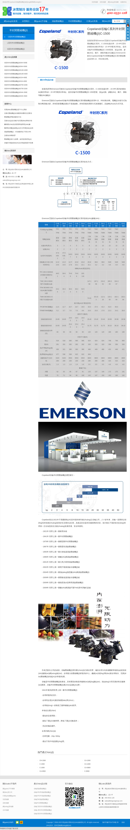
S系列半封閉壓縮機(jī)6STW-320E (15, 85)
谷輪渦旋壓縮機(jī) (40, 789)
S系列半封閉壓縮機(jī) (16, 49)
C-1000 (42, 768)
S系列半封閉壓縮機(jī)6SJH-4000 (15, 81)
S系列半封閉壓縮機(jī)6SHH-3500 (15, 96)
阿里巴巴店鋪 (21, 822)
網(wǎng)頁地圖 (113, 2)
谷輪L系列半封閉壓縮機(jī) (43, 810)
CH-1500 (43, 760)
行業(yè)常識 (91, 21)
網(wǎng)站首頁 (10, 21)
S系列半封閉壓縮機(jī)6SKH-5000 (15, 66)
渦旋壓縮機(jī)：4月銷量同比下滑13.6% (17, 132)
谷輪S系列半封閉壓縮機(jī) (43, 814)
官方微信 (17, 822)
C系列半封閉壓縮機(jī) (16, 37)
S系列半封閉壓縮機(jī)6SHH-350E (15, 92)
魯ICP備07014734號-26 (110, 822)
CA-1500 (87, 760)
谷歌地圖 (103, 2)
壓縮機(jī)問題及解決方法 (12, 117)
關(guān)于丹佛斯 (9, 789)
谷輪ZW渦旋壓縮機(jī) (41, 799)
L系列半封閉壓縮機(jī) (15, 43)
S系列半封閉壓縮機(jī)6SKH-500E (15, 63)
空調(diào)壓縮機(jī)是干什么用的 (15, 109)
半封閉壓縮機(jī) (75, 21)
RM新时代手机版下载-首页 (9, 828)
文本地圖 (6, 810)
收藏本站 (123, 2)
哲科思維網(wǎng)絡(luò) (62, 825)
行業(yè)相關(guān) (9, 796)
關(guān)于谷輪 (40, 21)
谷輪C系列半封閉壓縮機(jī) (43, 806)
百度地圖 (95, 2)
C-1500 (42, 764)
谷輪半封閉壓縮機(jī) (41, 803)
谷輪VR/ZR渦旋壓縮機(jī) (42, 792)
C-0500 (86, 771)
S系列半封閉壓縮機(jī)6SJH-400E (15, 77)
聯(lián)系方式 (108, 21)
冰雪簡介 (26, 21)
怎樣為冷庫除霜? (10, 135)
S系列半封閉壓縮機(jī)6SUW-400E (16, 70)
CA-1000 (87, 764)
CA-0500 (43, 771)
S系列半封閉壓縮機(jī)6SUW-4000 (15, 74)
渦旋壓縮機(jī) (58, 21)
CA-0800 (87, 768)
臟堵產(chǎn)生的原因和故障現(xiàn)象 (17, 124)
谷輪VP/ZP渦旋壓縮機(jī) (42, 796)
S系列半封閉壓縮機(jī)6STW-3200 (15, 89)
